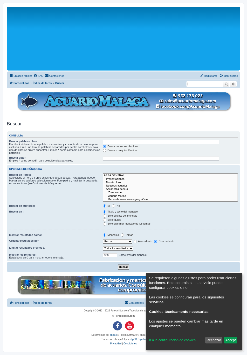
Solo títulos (112, 219)
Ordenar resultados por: (24, 240)
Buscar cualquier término (120, 150)
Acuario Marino (170, 196)
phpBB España (138, 339)
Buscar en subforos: (22, 205)
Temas (127, 234)
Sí (106, 205)
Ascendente (143, 241)
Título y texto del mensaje (120, 211)
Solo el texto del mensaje (120, 215)
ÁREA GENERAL (170, 175)
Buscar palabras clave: (23, 141)
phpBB (113, 335)
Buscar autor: (18, 157)
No (116, 205)
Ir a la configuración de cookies (172, 340)
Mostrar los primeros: (22, 254)
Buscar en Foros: (20, 174)
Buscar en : (16, 211)
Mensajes (111, 234)
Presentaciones (170, 179)
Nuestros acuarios (170, 185)
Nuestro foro (170, 182)
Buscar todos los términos (120, 146)
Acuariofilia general (170, 189)
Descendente (164, 241)
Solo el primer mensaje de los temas (127, 223)
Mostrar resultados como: (25, 234)
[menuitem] (38, 76)
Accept (231, 340)
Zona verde (170, 192)
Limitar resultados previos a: (27, 247)
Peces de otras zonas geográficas (170, 199)
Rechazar (213, 340)
